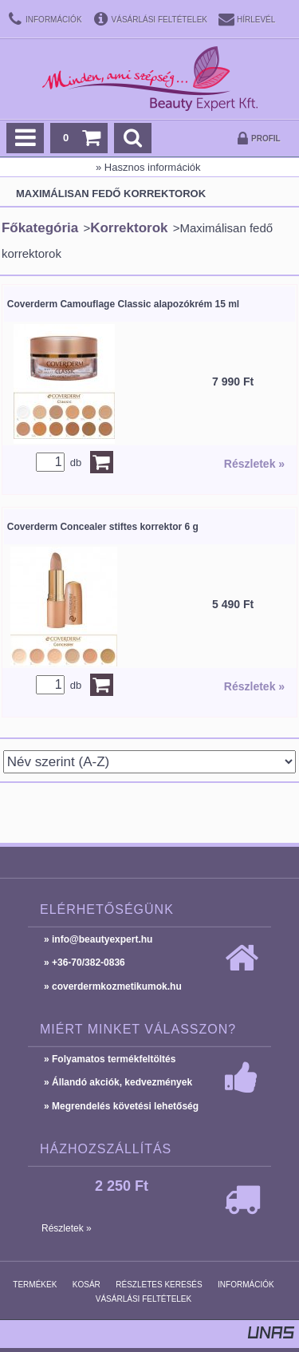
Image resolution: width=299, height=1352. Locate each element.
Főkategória (40, 227)
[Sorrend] (150, 761)
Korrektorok (128, 227)
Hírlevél (256, 19)
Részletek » (254, 463)
